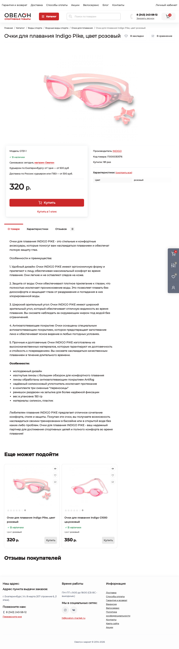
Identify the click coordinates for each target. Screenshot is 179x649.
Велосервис (91, 5)
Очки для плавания (82, 28)
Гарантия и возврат (14, 5)
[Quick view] (55, 468)
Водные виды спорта (56, 28)
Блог (105, 5)
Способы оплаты (57, 5)
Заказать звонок (145, 18)
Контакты (118, 5)
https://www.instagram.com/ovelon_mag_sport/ (65, 610)
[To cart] (50, 540)
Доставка (37, 5)
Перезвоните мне (12, 616)
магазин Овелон (44, 162)
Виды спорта (35, 28)
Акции (75, 5)
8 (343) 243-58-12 (147, 14)
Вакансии (111, 604)
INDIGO (117, 151)
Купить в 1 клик (47, 211)
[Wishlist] (55, 475)
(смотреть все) (123, 172)
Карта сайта (112, 623)
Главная (8, 28)
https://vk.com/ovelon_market (73, 610)
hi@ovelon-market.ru (73, 618)
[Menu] (49, 16)
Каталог (20, 28)
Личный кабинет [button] (166, 5)
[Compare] (55, 482)
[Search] (70, 16)
